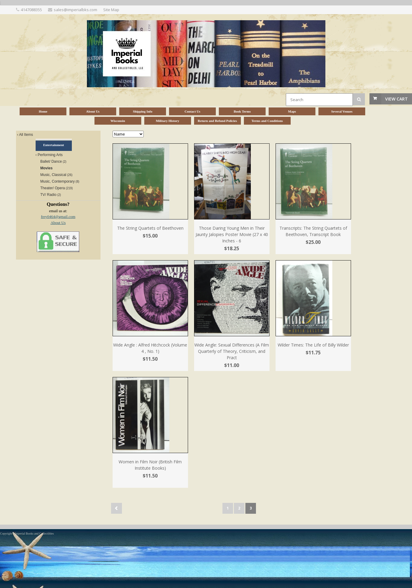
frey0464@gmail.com (58, 216)
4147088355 (31, 9)
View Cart (396, 99)
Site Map (111, 9)
